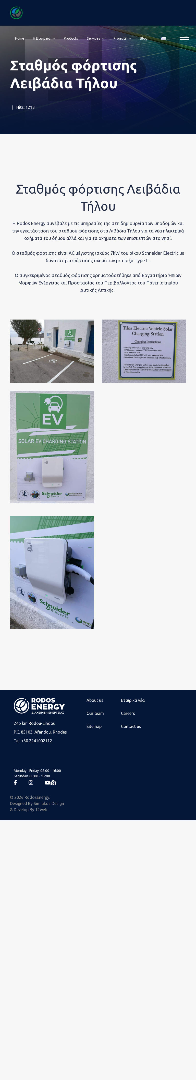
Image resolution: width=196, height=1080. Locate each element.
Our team (95, 713)
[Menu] (183, 38)
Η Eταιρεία (42, 38)
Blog (143, 38)
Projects (120, 38)
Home (19, 38)
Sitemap (94, 726)
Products (71, 38)
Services (93, 38)
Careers (128, 713)
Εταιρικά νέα (133, 700)
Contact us (131, 726)
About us (95, 700)
